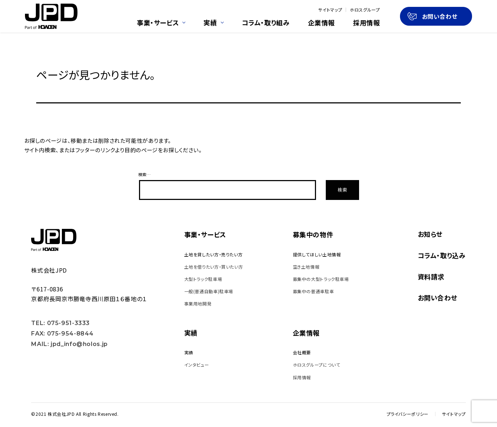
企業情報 (321, 23)
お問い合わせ (433, 16)
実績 (213, 23)
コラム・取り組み (266, 23)
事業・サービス (161, 23)
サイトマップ (330, 10)
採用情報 (366, 23)
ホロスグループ (365, 10)
